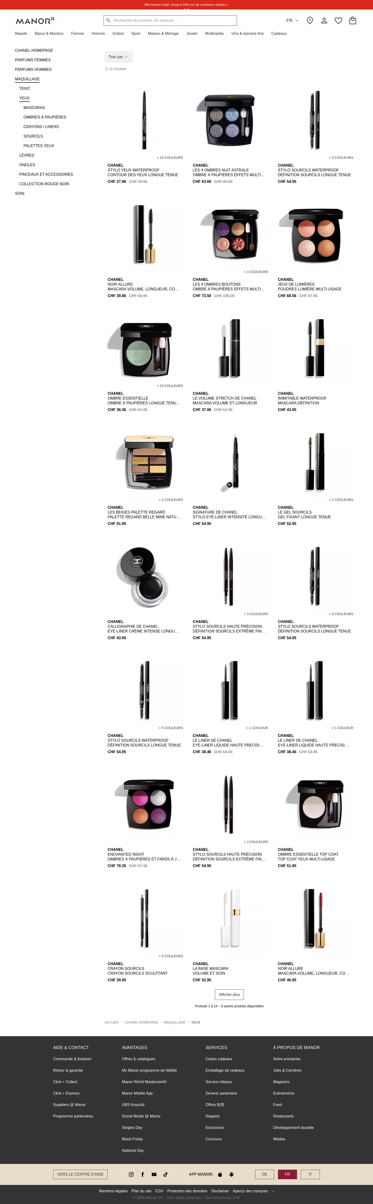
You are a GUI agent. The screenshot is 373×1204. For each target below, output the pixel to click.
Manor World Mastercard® (144, 1082)
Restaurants (283, 1116)
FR (293, 21)
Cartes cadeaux (219, 1059)
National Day (133, 1150)
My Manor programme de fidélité (149, 1070)
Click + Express (66, 1093)
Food (277, 1105)
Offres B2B (215, 1105)
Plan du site (141, 1191)
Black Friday (132, 1139)
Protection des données (187, 1191)
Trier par (119, 57)
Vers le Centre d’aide (80, 1174)
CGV (159, 1191)
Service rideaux (219, 1082)
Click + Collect (65, 1082)
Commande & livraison (72, 1059)
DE (264, 1174)
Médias (279, 1139)
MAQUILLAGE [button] (175, 1022)
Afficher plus (229, 995)
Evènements (283, 1093)
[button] (23, 34)
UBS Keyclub (133, 1105)
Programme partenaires (73, 1116)
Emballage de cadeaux (225, 1070)
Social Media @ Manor (141, 1116)
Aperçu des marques (250, 1191)
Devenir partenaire (221, 1093)
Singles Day (132, 1128)
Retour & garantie (68, 1070)
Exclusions (215, 1128)
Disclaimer (220, 1191)
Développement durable (293, 1128)
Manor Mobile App (137, 1093)
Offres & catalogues (138, 1059)
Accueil (112, 1022)
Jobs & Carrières (287, 1070)
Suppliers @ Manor (69, 1105)
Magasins (281, 1082)
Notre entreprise (287, 1059)
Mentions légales (113, 1191)
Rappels (213, 1116)
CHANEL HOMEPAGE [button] (141, 1022)
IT (310, 1174)
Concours (214, 1139)
